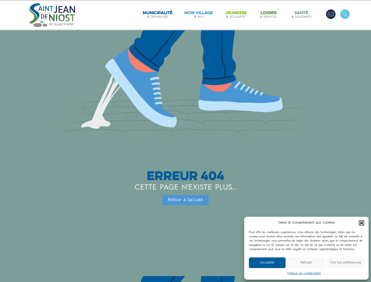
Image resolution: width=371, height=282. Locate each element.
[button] (361, 223)
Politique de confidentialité (304, 273)
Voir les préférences (345, 263)
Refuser (306, 263)
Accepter (267, 263)
